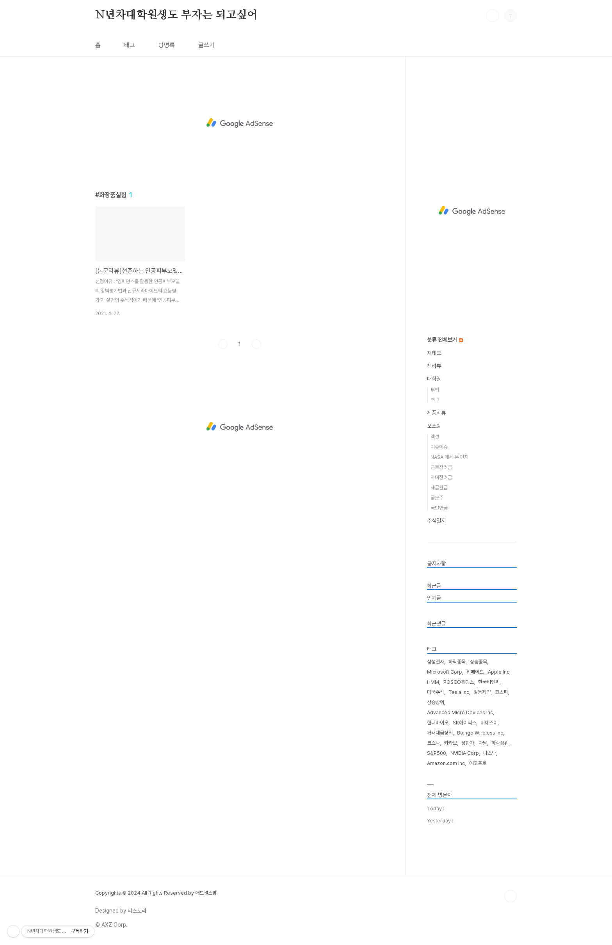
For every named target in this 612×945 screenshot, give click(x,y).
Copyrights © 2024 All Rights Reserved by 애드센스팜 (156, 893)
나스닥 (489, 753)
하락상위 (500, 743)
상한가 (467, 743)
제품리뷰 (436, 413)
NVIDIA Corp (464, 753)
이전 (223, 344)
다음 (256, 344)
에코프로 (477, 763)
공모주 (437, 498)
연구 (435, 400)
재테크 (434, 353)
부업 (435, 390)
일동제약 (482, 692)
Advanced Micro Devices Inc (460, 712)
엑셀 (435, 437)
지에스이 (489, 723)
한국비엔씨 (489, 682)
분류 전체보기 (445, 340)
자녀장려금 (441, 477)
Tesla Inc (458, 692)
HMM (433, 682)
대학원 (434, 379)
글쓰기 (206, 45)
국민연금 (439, 508)
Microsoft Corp (444, 672)
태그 (129, 45)
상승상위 (435, 702)
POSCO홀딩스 (458, 682)
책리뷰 (434, 366)
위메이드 (475, 672)
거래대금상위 (440, 733)
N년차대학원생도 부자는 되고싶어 (176, 15)
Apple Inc (498, 672)
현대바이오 (437, 723)
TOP (510, 896)
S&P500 (436, 753)
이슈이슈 (439, 447)
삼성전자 (435, 662)
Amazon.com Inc (446, 763)
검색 (492, 15)
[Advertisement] (239, 123)
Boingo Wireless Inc (480, 733)
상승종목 (478, 662)
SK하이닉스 (464, 723)
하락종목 (457, 662)
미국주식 (435, 692)
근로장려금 (441, 467)
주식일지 (436, 520)
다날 (483, 743)
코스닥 (433, 743)
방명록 (166, 45)
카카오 (450, 743)
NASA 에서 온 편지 (449, 457)
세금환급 (439, 487)
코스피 (501, 692)
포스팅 (434, 426)
